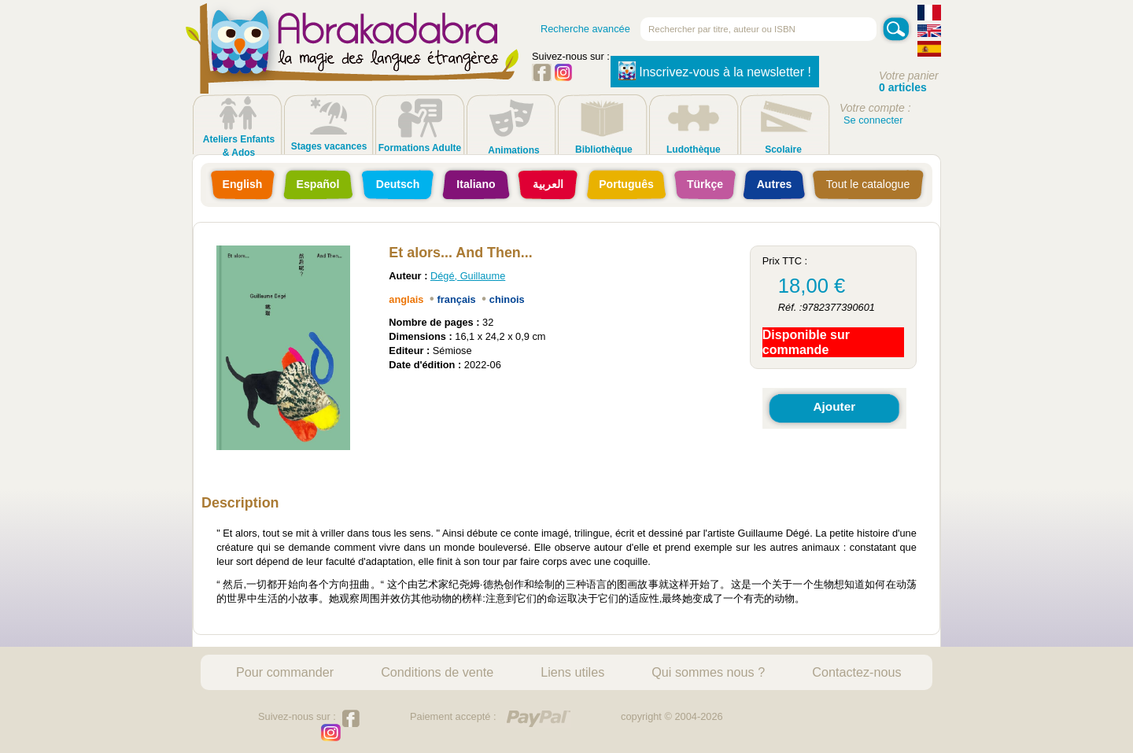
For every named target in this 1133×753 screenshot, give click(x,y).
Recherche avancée (585, 29)
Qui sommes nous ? (708, 672)
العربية (548, 184)
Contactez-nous (856, 672)
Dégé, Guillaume (467, 276)
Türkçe (705, 184)
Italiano (475, 184)
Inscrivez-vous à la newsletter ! (714, 70)
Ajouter (834, 406)
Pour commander (285, 672)
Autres (774, 184)
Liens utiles (572, 672)
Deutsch (398, 184)
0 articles (903, 87)
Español (318, 184)
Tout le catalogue (868, 184)
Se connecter (872, 120)
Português (626, 184)
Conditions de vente (437, 672)
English (243, 184)
